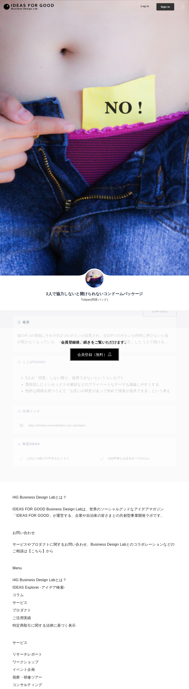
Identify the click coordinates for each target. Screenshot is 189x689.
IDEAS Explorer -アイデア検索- (39, 587)
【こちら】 (36, 551)
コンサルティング (27, 685)
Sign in (163, 7)
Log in (141, 6)
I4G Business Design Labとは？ (39, 580)
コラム (18, 595)
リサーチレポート (27, 654)
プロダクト (22, 610)
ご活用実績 (22, 618)
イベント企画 (24, 669)
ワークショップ (25, 662)
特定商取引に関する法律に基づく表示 (44, 625)
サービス (20, 603)
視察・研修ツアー (27, 677)
